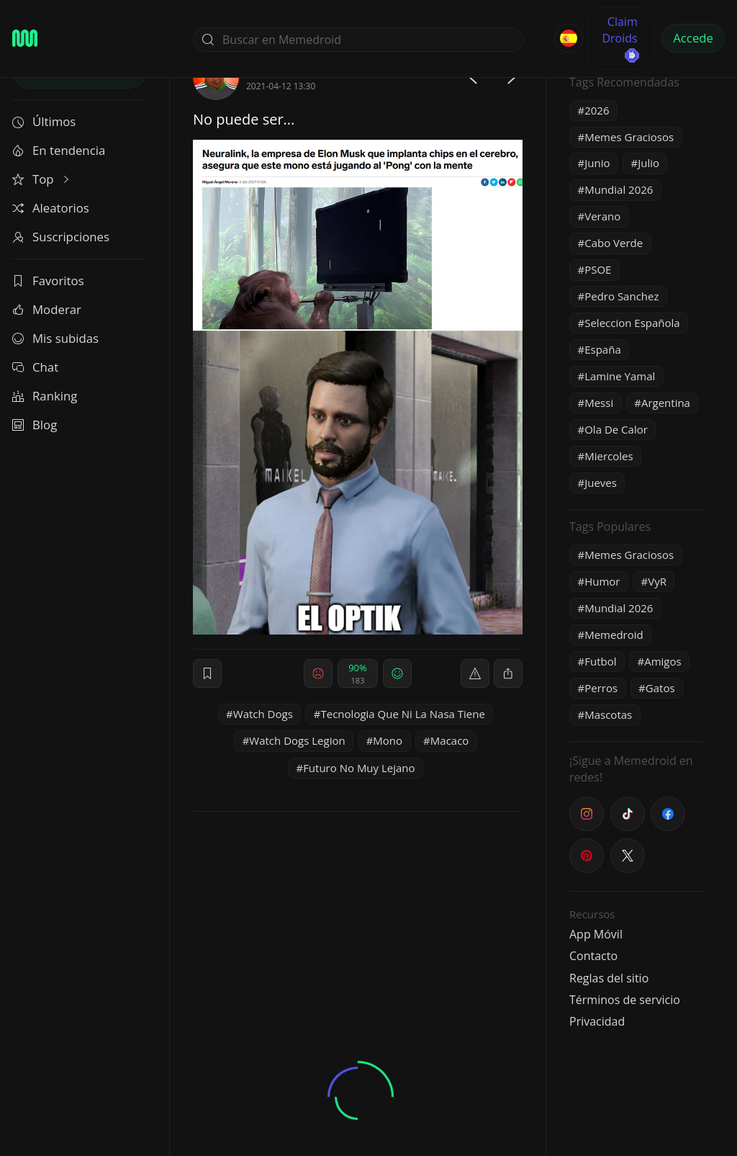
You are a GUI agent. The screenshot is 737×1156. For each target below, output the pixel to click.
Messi (598, 402)
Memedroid (613, 634)
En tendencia (58, 150)
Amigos (662, 661)
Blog (34, 424)
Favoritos (48, 280)
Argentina (665, 402)
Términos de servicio (624, 1000)
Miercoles (608, 456)
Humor (602, 581)
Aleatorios (50, 208)
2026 (596, 110)
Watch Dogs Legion (297, 740)
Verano (602, 216)
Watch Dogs (263, 714)
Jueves (600, 482)
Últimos (44, 121)
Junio (597, 163)
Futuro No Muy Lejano (359, 768)
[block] (508, 673)
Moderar (46, 309)
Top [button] (42, 179)
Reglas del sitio (608, 978)
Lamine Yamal (619, 376)
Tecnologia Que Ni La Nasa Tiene (403, 714)
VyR (657, 581)
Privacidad (597, 1021)
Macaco (449, 740)
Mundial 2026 (618, 189)
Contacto (593, 956)
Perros (601, 688)
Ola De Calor (616, 429)
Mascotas (608, 714)
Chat (35, 367)
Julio (648, 163)
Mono (387, 740)
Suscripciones (60, 236)
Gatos (660, 688)
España (602, 349)
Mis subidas (55, 338)
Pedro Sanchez (621, 296)
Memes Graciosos (629, 137)
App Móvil (596, 934)
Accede (693, 38)
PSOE (597, 269)
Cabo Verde (613, 243)
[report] (475, 673)
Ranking (44, 395)
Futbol (600, 661)
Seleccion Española (631, 322)
